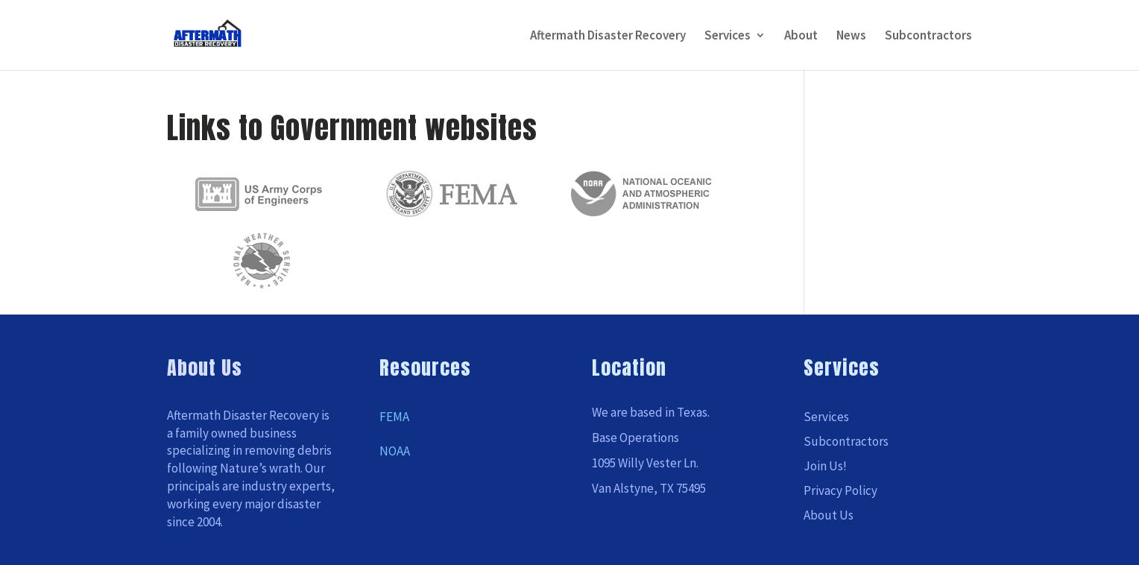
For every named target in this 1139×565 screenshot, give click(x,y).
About (801, 36)
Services (727, 36)
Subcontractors (928, 36)
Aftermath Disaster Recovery (608, 36)
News (851, 36)
